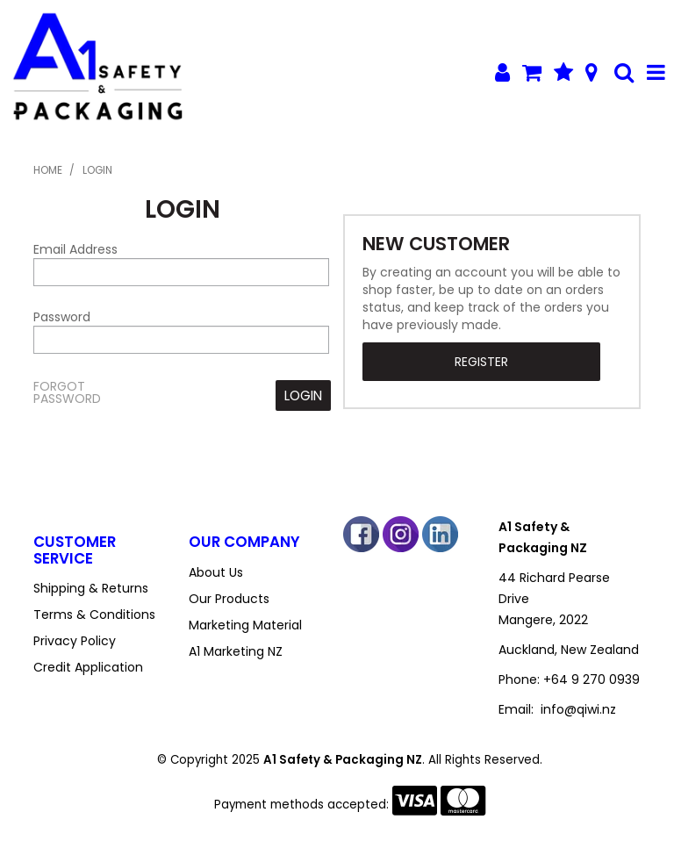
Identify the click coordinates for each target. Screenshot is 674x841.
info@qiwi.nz (578, 709)
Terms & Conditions (94, 614)
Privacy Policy (74, 641)
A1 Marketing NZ (236, 651)
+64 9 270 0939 (591, 679)
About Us (216, 572)
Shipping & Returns (90, 588)
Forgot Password (67, 392)
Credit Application (88, 667)
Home (47, 170)
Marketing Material (245, 625)
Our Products (229, 598)
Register (481, 361)
